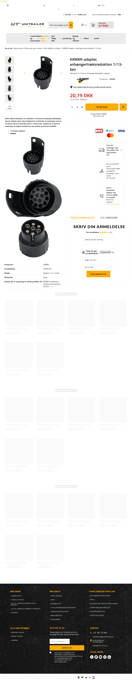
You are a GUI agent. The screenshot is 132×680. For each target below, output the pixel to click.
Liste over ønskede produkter (63, 607)
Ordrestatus (16, 596)
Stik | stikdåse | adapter (52, 48)
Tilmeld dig (81, 14)
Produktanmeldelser (83, 217)
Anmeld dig (67, 647)
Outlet (96, 38)
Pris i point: (110, 164)
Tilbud (86, 38)
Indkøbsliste (56, 604)
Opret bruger (56, 596)
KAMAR (112, 79)
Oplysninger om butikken (100, 596)
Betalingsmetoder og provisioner (104, 603)
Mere (52, 286)
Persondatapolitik (97, 611)
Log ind (68, 14)
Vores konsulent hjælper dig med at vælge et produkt (112, 196)
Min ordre (15, 591)
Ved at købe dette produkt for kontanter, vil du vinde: (113, 172)
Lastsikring (66, 38)
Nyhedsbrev (55, 619)
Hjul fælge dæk (53, 38)
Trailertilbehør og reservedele (36, 38)
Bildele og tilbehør (76, 38)
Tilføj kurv (102, 107)
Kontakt (64, 9)
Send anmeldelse (98, 274)
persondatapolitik (60, 662)
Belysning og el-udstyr (45, 38)
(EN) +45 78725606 (84, 5)
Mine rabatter (56, 615)
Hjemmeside (18, 48)
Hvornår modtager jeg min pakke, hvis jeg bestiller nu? (112, 150)
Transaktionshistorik (59, 611)
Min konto (55, 591)
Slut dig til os (57, 628)
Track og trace (17, 600)
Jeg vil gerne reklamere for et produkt (23, 604)
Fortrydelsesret (97, 615)
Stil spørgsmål (109, 217)
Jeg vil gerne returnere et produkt (25, 609)
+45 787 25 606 (112, 204)
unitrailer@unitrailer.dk (57, 5)
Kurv (53, 600)
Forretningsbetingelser (100, 607)
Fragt (92, 599)
